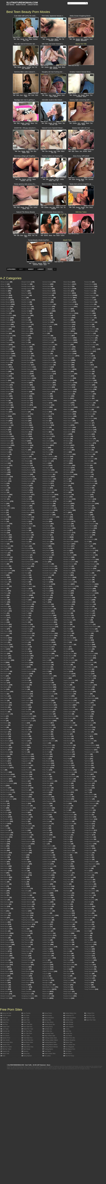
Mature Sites (68, 1042)
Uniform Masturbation (90, 801)
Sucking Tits (87, 600)
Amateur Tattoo (5, 409)
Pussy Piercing (67, 873)
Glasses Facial (46, 351)
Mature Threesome (68, 423)
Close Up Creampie (27, 553)
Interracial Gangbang (48, 633)
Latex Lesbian (46, 790)
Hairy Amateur (46, 414)
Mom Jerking (67, 539)
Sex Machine (88, 360)
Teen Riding (87, 714)
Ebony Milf (24, 812)
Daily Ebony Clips (28, 1047)
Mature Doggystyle (68, 313)
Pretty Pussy (67, 835)
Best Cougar (4, 725)
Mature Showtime (70, 1040)
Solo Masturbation (89, 503)
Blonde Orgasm (5, 971)
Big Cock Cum (5, 779)
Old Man (85, 151)
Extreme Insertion (26, 839)
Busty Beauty (25, 423)
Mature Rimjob (67, 387)
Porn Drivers (5, 1035)
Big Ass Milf (4, 756)
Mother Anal (66, 575)
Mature (30, 39)
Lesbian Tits (45, 949)
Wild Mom (87, 933)
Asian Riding (4, 593)
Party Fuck (66, 727)
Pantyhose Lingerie (68, 725)
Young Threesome (89, 989)
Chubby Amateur (26, 494)
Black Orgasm (5, 879)
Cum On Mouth (25, 655)
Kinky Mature (46, 767)
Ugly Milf (86, 790)
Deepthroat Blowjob (27, 716)
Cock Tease (24, 573)
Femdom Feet (25, 895)
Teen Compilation (89, 653)
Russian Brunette (89, 288)
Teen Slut (87, 716)
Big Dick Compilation (6, 792)
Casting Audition (26, 454)
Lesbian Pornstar (47, 911)
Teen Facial (87, 671)
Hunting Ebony (48, 1026)
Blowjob (22, 39)
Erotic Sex (24, 830)
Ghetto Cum (45, 329)
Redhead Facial (67, 924)
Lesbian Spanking (47, 929)
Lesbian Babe (46, 850)
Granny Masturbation (48, 389)
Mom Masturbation (68, 541)
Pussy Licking (67, 868)
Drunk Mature (25, 772)
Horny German (46, 537)
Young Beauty (88, 953)
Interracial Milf (46, 640)
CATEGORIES (11, 269)
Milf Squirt (66, 497)
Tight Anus (87, 756)
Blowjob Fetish (5, 998)
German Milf (45, 313)
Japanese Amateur (47, 676)
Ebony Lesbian (25, 805)
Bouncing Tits (25, 295)
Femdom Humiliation (27, 899)
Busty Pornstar (25, 445)
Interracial (51, 40)
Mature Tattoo (67, 418)
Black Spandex (5, 897)
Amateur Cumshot (6, 326)
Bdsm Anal (4, 694)
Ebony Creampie (26, 792)
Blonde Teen (4, 989)
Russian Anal (67, 998)
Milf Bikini (66, 443)
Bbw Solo (3, 680)
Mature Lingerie (67, 353)
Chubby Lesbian (26, 510)
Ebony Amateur (25, 779)
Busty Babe (24, 420)
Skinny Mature (88, 443)
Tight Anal (87, 754)
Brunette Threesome (27, 407)
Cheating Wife (25, 492)
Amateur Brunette (6, 304)
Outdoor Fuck (67, 696)
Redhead (35, 39)
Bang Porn (5, 1022)
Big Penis (3, 808)
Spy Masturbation (89, 539)
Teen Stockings (88, 723)
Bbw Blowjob (4, 638)
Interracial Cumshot (48, 622)
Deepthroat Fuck (26, 718)
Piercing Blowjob (68, 745)
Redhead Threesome (69, 946)
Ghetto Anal (45, 326)
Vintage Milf (87, 846)
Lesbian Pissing (46, 906)
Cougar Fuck (25, 595)
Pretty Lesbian (67, 832)
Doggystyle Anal (26, 756)
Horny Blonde (46, 523)
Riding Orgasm (67, 991)
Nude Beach (66, 613)
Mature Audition (46, 996)
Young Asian (87, 949)
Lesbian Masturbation (48, 891)
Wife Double (87, 908)
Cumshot (86, 39)
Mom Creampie (67, 528)
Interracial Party (46, 649)
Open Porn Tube (91, 1020)
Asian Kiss (3, 564)
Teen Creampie (88, 655)
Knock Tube (26, 1022)
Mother (24, 152)
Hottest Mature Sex (70, 1013)
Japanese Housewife (48, 707)
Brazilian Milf (25, 311)
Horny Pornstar (46, 553)
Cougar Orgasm (26, 597)
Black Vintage (4, 913)
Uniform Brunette (89, 797)
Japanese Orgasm (47, 727)
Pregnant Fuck (67, 821)
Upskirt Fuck (88, 808)
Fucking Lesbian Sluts (50, 1038)
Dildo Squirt (24, 729)
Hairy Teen (45, 454)
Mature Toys (66, 425)
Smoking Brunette (89, 483)
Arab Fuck (3, 514)
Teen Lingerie (88, 696)
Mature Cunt (66, 309)
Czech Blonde (25, 694)
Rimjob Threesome (68, 993)
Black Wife (4, 917)
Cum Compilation (26, 640)
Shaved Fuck (88, 385)
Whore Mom (87, 893)
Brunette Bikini (25, 358)
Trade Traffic (28, 1065)
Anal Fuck (3, 474)
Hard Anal (45, 463)
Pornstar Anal (67, 765)
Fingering (57, 179)
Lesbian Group (46, 879)
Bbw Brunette (4, 640)
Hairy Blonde (46, 423)
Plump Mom (66, 761)
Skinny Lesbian (88, 438)
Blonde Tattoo (4, 987)
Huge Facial (45, 591)
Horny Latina (46, 541)
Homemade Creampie (48, 499)
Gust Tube (26, 1017)
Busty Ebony (25, 432)
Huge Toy (45, 602)
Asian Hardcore (5, 561)
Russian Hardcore (89, 302)
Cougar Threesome (26, 602)
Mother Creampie (68, 582)
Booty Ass (24, 291)
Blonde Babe (4, 924)
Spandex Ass (88, 519)
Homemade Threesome (49, 517)
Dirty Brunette (25, 738)
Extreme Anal (25, 832)
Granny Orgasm (47, 391)
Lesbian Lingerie (47, 886)
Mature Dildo (67, 311)
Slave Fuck (87, 456)
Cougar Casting (25, 591)
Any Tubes (26, 1015)
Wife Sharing (88, 913)
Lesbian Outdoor (47, 904)
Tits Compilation (89, 772)
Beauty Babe (4, 707)
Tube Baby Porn (27, 1038)
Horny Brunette (46, 528)
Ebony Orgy (24, 819)
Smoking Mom (88, 490)
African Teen (4, 286)
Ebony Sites (47, 1020)
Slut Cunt (87, 467)
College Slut (24, 582)
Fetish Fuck (24, 911)
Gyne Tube (26, 1020)
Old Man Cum (67, 658)
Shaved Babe (88, 371)
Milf (80, 180)
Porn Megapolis (69, 1047)
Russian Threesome (90, 329)
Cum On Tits (25, 660)
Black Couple (4, 859)
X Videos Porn (90, 1013)
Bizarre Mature (5, 837)
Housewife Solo (46, 575)
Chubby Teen (25, 523)
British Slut (24, 340)
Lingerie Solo (46, 967)
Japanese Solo (46, 736)
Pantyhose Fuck (68, 723)
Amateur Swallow (5, 405)
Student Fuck (88, 577)
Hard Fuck (45, 465)
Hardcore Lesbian (47, 474)
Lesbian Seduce (47, 920)
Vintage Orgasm (89, 850)
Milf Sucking (66, 503)
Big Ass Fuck (4, 749)
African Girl (4, 284)
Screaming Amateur (90, 335)
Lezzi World (68, 1035)
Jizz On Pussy (46, 749)
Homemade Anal (47, 497)
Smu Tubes (26, 1035)
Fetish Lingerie (25, 915)
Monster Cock (67, 559)
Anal (74, 39)
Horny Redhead (46, 555)
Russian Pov (88, 320)
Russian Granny (89, 300)
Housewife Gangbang (48, 568)
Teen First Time (88, 678)
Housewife (27, 68)
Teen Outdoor (88, 705)
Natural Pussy (67, 604)
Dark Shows (26, 1049)
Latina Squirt (46, 832)
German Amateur (47, 282)
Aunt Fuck (3, 620)
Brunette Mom (25, 385)
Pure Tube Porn (27, 1026)
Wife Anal (87, 904)
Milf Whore (66, 517)
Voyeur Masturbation (90, 864)
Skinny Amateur (88, 418)
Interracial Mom (46, 642)
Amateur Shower (5, 389)
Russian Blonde (88, 284)
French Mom (25, 987)
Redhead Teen (67, 944)
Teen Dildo (87, 664)
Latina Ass (45, 794)
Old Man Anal (67, 651)
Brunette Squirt (25, 400)
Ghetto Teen (45, 331)
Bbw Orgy (3, 669)
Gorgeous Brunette (47, 362)
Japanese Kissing (47, 711)
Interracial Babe (46, 613)
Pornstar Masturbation (69, 776)
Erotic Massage (25, 828)
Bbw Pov (3, 676)
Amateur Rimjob (5, 387)
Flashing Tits (25, 953)
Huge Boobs (45, 579)
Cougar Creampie (26, 593)
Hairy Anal (45, 416)
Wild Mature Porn (70, 1049)
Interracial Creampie (48, 620)
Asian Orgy (4, 584)
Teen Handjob (88, 691)
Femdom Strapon (26, 906)
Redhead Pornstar (68, 938)
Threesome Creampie (90, 747)
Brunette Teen (25, 405)
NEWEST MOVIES (21, 4)
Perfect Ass (66, 734)
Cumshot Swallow (26, 671)
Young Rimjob (88, 978)
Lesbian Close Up (47, 857)
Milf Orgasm (66, 476)
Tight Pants (87, 765)
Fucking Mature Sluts (50, 1042)
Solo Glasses (88, 501)
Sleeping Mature (89, 463)
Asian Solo (4, 597)
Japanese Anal (46, 678)
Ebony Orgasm (25, 817)
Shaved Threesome (90, 400)
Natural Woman (67, 611)
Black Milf (3, 873)
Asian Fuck (4, 555)
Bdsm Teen (4, 700)
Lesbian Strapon (47, 938)
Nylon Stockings (68, 638)
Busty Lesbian (25, 438)
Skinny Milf (87, 445)
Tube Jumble (6, 1040)
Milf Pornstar (67, 483)
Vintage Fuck (88, 835)
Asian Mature (4, 573)
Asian (52, 39)
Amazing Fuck (5, 427)
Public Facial (67, 844)
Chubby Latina (25, 508)
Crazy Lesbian (25, 620)
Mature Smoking (68, 400)
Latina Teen (45, 835)
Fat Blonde (24, 861)
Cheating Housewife (27, 479)
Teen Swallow (88, 729)
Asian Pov (3, 588)
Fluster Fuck (5, 1026)
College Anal (25, 575)
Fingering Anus (25, 917)
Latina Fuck (45, 803)
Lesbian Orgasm (47, 899)
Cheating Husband (26, 481)
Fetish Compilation (26, 908)
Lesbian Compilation (48, 859)
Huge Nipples (46, 595)
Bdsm (17, 95)
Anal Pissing (4, 488)
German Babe (46, 286)
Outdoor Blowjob (68, 691)
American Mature (5, 445)
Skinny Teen (87, 450)
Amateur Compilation (6, 315)
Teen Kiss (87, 694)
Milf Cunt (65, 452)
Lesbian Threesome (48, 946)
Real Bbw (66, 884)
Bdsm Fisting (4, 696)
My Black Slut (48, 1029)
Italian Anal (45, 660)
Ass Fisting (4, 613)
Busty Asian (24, 418)
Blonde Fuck (4, 951)
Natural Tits (66, 608)
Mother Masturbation (69, 586)
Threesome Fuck (89, 749)
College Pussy (25, 579)
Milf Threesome (67, 510)
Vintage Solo (88, 857)
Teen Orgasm (88, 700)
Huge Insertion (46, 593)
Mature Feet (66, 320)
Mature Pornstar (68, 378)
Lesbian (83, 123)
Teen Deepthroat (89, 662)
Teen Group (87, 689)
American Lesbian (6, 443)
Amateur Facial (5, 340)
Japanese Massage (48, 716)
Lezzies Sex (68, 1033)
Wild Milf (86, 931)
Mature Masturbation (69, 356)
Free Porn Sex (90, 1015)
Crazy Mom (24, 622)
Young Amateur (88, 944)
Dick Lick (24, 723)
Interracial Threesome (48, 655)
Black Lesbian (5, 868)
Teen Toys (87, 738)
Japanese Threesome (48, 741)
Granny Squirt (46, 398)
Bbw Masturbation (6, 660)
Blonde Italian (4, 960)
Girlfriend (56, 40)
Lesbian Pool (46, 908)
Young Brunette (88, 960)
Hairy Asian (45, 418)
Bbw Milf (3, 662)
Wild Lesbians (88, 926)
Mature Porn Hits (70, 1038)
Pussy (28, 152)
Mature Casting (67, 300)
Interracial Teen (46, 653)
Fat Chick (24, 866)
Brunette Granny (26, 376)
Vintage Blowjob (89, 830)
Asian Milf (3, 575)
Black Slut (3, 893)
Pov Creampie (67, 797)
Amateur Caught (5, 309)
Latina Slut (45, 828)
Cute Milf (23, 687)
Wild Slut (86, 938)
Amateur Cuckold (5, 324)
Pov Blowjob (66, 792)
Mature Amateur (47, 989)
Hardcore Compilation (48, 472)
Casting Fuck (25, 456)
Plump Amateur (67, 747)
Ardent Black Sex (28, 1040)
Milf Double (66, 456)
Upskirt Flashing (89, 805)
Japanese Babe (46, 682)
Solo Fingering (88, 499)
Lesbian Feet (46, 868)
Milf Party (66, 481)
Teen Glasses (88, 687)
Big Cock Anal (5, 772)
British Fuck (24, 326)
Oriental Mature (67, 687)
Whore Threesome (89, 899)
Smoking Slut (88, 492)
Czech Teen (24, 709)
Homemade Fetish (47, 503)
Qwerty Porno (6, 1038)
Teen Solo (87, 718)
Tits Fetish (87, 774)
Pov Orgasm (67, 805)
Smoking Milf (88, 488)
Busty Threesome (26, 452)
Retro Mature (67, 967)
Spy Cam (87, 537)
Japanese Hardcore (48, 705)
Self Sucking (88, 356)
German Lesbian (47, 309)
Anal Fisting (4, 472)
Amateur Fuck (5, 344)
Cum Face (24, 644)
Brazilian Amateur (26, 300)
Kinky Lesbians (46, 765)
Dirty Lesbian (25, 743)
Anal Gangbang (5, 476)
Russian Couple (88, 293)
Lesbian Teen (46, 944)
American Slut (5, 452)
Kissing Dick (45, 776)
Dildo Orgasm (25, 725)
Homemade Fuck (47, 506)
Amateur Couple (5, 320)
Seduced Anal (88, 347)
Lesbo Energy (69, 1022)
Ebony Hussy (48, 1015)
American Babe (5, 434)
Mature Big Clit (67, 286)
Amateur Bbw (4, 297)
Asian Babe (4, 530)
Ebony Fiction (48, 1013)
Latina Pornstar (46, 823)
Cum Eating (24, 642)
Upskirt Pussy (88, 812)
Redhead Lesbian (68, 929)
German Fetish (46, 300)
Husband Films (46, 604)
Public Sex (66, 855)
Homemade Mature (47, 510)
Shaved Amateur (89, 367)
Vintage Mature (88, 844)
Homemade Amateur (48, 494)
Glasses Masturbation (48, 356)
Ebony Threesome (26, 826)
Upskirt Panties (88, 810)
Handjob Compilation (48, 456)
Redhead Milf (67, 933)
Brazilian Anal (25, 302)
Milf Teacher (66, 508)
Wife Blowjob (88, 906)
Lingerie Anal (46, 964)
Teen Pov (87, 709)
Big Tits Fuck (4, 817)
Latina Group (46, 805)
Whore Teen (87, 897)
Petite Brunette (67, 741)
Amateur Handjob (5, 351)
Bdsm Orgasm (5, 698)
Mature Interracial (68, 342)
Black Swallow (5, 904)
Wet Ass (86, 870)
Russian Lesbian (89, 304)
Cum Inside (24, 649)
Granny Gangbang (47, 380)
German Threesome (48, 324)
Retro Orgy (66, 976)
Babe (18, 39)
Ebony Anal (24, 781)
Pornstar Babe (67, 767)
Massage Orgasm (47, 985)
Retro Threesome (68, 978)
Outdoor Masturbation (69, 702)
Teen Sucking (88, 727)
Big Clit (3, 770)
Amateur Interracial (6, 356)
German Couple (47, 295)
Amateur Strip (4, 400)
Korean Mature (46, 788)
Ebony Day (26, 1053)
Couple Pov (24, 613)
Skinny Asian (88, 423)
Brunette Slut (25, 396)
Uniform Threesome (90, 803)
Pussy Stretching (68, 877)
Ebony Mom (24, 814)
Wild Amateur (88, 917)
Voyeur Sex (87, 868)
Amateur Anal (4, 288)
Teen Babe (87, 640)
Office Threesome (68, 644)
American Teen (5, 454)
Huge (26, 96)
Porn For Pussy (69, 1056)
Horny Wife (45, 559)
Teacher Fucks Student (90, 626)
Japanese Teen (46, 738)
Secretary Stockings (90, 344)
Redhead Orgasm (68, 935)
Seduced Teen (88, 351)
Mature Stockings (68, 407)
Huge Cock (45, 582)
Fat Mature (24, 875)
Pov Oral (65, 803)
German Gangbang (47, 304)
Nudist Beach (67, 615)
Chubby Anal (25, 497)
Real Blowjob (67, 886)
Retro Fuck (66, 960)
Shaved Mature (88, 389)
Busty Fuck (24, 434)
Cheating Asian (25, 465)
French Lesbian (25, 980)
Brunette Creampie (26, 367)
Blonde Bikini (4, 931)
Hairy (79, 123)
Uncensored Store (7, 1042)
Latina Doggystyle (47, 801)
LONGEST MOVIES (32, 4)
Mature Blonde (67, 293)
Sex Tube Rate (27, 1031)
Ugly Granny (88, 785)
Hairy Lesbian (46, 441)
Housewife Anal (46, 564)
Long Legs (45, 976)
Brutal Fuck (24, 412)
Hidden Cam (46, 488)
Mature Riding (67, 385)
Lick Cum (45, 960)
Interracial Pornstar (47, 651)
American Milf (4, 447)
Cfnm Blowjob (25, 461)
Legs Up (44, 844)
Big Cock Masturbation (7, 783)
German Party (46, 317)
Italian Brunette (46, 664)
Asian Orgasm (5, 582)
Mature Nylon (67, 364)
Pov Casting (66, 794)
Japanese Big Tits (47, 685)
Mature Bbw (45, 998)
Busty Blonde (25, 425)
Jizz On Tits (45, 752)
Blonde (54, 95)
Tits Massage (88, 776)
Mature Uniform (67, 427)
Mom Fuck (66, 537)
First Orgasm (25, 938)
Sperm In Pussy (88, 528)
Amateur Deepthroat (6, 331)
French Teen (25, 989)
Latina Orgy (45, 821)
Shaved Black (88, 378)
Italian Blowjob (46, 662)
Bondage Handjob (26, 286)
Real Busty (66, 891)
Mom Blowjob (67, 521)
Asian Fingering (5, 550)
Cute (27, 40)
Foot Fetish (24, 955)
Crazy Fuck (24, 617)
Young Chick (88, 962)
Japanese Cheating (47, 689)
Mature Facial (67, 317)
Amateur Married (5, 362)
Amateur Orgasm (5, 373)
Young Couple (88, 964)
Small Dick (87, 472)
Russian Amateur (68, 996)
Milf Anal (65, 434)
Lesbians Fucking (47, 958)
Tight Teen (87, 770)
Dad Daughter (25, 714)
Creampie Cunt (25, 624)
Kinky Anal (45, 758)
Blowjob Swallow (26, 282)
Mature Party (67, 376)
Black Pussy (4, 888)
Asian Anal (4, 526)
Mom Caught (67, 526)
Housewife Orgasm (47, 573)
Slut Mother (87, 470)
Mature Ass (45, 993)
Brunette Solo (25, 398)
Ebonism (25, 1051)
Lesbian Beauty (46, 852)
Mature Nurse (67, 362)
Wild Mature (87, 929)
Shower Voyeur (88, 412)
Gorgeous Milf (46, 367)
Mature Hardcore (68, 340)
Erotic (32, 95)
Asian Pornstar (5, 586)
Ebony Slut (24, 821)
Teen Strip (87, 725)
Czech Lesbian (25, 700)
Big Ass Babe (4, 738)
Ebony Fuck (24, 797)
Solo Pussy (87, 510)
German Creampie (47, 297)
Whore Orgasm (88, 895)
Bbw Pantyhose (5, 671)
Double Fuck (25, 767)
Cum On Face (25, 653)
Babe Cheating (5, 626)
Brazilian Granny (26, 306)
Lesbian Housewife (47, 882)
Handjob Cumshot (47, 459)
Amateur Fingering (6, 342)
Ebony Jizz (24, 803)
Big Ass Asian (4, 736)
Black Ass (3, 846)
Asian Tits (3, 604)
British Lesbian (25, 331)
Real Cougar (67, 895)
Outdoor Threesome (69, 709)
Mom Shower (67, 548)
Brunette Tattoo (25, 403)
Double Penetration (26, 770)
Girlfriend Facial (46, 342)
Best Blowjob (4, 723)
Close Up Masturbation (27, 561)
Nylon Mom (66, 635)
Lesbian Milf (45, 893)
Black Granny (4, 866)
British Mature (25, 333)
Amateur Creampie (6, 322)
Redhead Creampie (68, 922)
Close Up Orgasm (26, 564)
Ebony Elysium (27, 1056)
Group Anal (45, 403)
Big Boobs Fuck (5, 767)
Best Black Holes (28, 1042)
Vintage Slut (87, 855)
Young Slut (87, 982)
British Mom (24, 338)
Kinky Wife (45, 774)
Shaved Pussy (88, 394)
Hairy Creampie (46, 429)
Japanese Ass (46, 680)
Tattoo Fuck (87, 617)
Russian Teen (88, 326)
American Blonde (5, 436)
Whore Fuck (87, 888)
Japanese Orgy (46, 729)
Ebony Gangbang (26, 799)
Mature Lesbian (67, 351)
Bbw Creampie (5, 644)
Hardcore (27, 123)
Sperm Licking (88, 530)
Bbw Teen (3, 689)
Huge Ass (45, 577)
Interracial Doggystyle (48, 626)
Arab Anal (3, 510)
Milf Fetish (66, 461)
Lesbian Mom (46, 895)
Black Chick (4, 857)
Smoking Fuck (88, 485)
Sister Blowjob (88, 414)
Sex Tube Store (27, 1033)
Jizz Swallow (46, 754)
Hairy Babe (45, 420)
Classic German (26, 532)
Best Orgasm (4, 732)
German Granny (47, 306)
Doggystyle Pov (25, 761)
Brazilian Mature (26, 309)
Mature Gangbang (68, 333)
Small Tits (87, 476)
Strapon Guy (88, 573)
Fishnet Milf (24, 946)
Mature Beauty (67, 282)
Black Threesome (5, 908)
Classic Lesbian (25, 537)
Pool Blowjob (67, 763)
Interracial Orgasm (47, 644)
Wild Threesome (89, 942)
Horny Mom (45, 548)
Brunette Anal (25, 347)
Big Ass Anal (4, 734)
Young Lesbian (88, 976)
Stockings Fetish (89, 561)
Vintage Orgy (88, 852)
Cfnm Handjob (25, 463)
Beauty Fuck (4, 711)
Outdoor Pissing (67, 707)
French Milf (24, 985)
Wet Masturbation (89, 873)
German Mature (46, 311)
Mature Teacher (67, 420)
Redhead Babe (67, 915)
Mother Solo (66, 593)
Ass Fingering (4, 611)
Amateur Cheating (6, 311)
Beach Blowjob (5, 702)
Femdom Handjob (26, 897)
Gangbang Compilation (28, 996)
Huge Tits (45, 600)
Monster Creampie (68, 564)
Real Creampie (67, 899)
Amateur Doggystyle (6, 335)
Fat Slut (23, 884)
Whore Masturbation (90, 891)
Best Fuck (3, 727)
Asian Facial (4, 548)
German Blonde (46, 288)
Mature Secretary (68, 389)
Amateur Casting (5, 306)
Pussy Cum (66, 859)
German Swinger (47, 320)
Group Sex (45, 412)
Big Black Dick (5, 765)
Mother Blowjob (67, 577)
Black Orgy (4, 882)
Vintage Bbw (88, 828)
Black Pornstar (5, 884)
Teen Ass (87, 638)
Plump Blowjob (67, 752)
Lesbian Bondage (47, 855)
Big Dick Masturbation (7, 799)
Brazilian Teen (25, 313)
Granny (79, 124)
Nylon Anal (66, 622)
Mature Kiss (66, 344)
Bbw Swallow (4, 687)
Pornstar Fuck (67, 774)
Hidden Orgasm (46, 492)
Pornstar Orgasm (68, 779)
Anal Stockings (5, 494)
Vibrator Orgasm (89, 819)
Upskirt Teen (87, 814)
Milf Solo (65, 492)
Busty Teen (24, 450)
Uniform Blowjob (89, 794)
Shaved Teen (88, 398)
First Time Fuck (25, 944)
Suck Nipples (88, 579)
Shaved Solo (88, 396)
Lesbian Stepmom (47, 933)
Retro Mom (66, 971)
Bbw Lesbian (4, 655)
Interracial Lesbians (48, 638)
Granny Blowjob (47, 371)
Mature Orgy (67, 371)
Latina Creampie (47, 799)
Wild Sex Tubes (6, 1049)
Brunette (55, 123)
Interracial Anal (46, 611)
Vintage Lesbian (89, 839)
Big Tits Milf (4, 823)
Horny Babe (45, 519)
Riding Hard (66, 989)
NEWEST (31, 269)
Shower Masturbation (90, 407)
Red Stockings (67, 911)
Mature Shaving (67, 394)
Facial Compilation (26, 841)
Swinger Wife (88, 615)
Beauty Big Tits (5, 709)
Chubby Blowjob (26, 501)
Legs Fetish (45, 839)
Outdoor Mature (67, 705)
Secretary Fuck (88, 342)
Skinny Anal (87, 420)
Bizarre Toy (4, 841)
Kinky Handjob (46, 763)
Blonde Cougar (5, 940)
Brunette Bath (25, 351)
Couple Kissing (25, 608)
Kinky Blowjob (46, 761)
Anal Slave (4, 492)
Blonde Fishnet (5, 949)
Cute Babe (24, 678)
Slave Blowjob (88, 454)
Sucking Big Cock (89, 584)
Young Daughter (89, 969)
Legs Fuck (45, 841)
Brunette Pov (25, 391)
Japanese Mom (46, 725)
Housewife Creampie (48, 566)
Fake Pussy (24, 846)
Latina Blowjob (46, 797)
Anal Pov (3, 490)
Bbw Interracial (5, 651)
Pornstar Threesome (69, 790)
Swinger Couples (89, 608)
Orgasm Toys (67, 682)
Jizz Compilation (47, 747)
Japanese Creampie (48, 694)
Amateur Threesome (6, 414)
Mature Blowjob (67, 295)
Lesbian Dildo (46, 864)
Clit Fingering (25, 546)
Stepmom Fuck (88, 553)
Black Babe (4, 848)
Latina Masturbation (48, 812)
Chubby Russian (26, 519)
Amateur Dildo (5, 333)
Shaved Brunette (89, 382)
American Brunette (6, 438)
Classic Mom (25, 539)
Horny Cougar (46, 532)
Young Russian (88, 980)
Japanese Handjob (47, 702)
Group (51, 96)
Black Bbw (3, 850)
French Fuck (25, 976)
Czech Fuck (24, 698)
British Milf (24, 335)
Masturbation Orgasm (48, 987)
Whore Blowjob (88, 886)
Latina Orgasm (46, 819)
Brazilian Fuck (25, 304)
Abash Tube (5, 1053)
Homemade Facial (47, 501)
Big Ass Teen (4, 763)
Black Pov (3, 886)
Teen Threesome (89, 734)
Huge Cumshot (46, 584)
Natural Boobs (67, 597)
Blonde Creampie (5, 942)
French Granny (25, 978)
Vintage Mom (88, 848)
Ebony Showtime (49, 1017)
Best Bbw (3, 720)
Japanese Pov (46, 732)
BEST (21, 269)
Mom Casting (67, 523)
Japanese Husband (47, 709)
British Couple (25, 322)
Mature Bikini (67, 291)
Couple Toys (25, 615)
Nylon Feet (66, 629)
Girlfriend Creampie (48, 340)
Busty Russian (25, 447)
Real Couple (66, 897)
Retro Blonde (67, 953)
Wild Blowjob (88, 922)
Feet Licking (24, 891)
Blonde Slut (4, 980)
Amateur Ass (4, 291)
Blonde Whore (5, 993)
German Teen (46, 322)
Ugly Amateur (88, 783)
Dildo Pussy (24, 727)
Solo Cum (87, 494)
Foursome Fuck (25, 962)
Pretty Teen (66, 837)
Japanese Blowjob (47, 687)
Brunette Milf (25, 382)
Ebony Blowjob (25, 788)
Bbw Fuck (3, 649)
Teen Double (88, 669)
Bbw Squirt (4, 682)
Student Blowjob (89, 575)
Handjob (78, 40)
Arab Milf (3, 519)
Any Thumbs (26, 1013)
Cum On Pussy (25, 658)
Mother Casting (67, 579)
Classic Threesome (26, 544)
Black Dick (3, 861)
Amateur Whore (5, 418)
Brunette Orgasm (26, 387)
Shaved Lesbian (89, 387)
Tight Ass (87, 758)
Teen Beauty (88, 642)
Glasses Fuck (46, 353)
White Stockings (89, 884)
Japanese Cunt (46, 696)
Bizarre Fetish (4, 830)
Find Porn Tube (90, 1017)
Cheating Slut (25, 490)
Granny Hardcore (47, 382)
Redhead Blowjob (68, 917)
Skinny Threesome (89, 452)
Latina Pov (45, 826)
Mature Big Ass (67, 284)
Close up (27, 207)
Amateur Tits (4, 416)
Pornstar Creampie (68, 772)
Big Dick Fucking (5, 797)
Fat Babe (24, 859)
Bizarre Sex (4, 839)
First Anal (24, 929)
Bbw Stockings (5, 685)
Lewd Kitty (68, 1031)
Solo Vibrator (88, 517)
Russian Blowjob (89, 286)
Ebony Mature (25, 810)
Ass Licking (4, 617)
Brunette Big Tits (26, 356)
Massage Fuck (46, 980)
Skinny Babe (88, 425)
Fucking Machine (26, 993)
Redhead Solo (67, 942)
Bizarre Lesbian (5, 835)
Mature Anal (45, 991)
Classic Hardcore (26, 535)
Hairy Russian (46, 452)
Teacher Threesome (90, 631)
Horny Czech (46, 535)
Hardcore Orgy (46, 481)
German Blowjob (47, 291)
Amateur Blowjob (5, 302)
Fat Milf (23, 877)
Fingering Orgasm (26, 924)
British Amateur (25, 315)
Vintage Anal (88, 823)
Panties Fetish (67, 714)
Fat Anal (23, 855)
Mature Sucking (67, 412)
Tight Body (87, 761)
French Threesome (26, 991)
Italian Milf (45, 671)
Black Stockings (5, 902)
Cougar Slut (24, 600)
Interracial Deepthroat (48, 624)
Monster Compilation (69, 561)
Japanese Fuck (46, 700)
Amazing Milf (4, 429)
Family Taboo (25, 850)
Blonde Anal (4, 922)
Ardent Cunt (5, 1020)
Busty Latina (25, 436)
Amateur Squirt (5, 396)
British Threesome (26, 344)
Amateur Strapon (5, 398)
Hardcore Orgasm (47, 479)
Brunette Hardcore (26, 378)
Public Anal (66, 839)
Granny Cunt (46, 376)
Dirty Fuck (24, 741)
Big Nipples (4, 805)
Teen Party (87, 707)
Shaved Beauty (88, 376)
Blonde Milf (4, 967)
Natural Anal (66, 595)
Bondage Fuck (25, 284)
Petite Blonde (67, 738)
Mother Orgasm (67, 588)
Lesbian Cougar (47, 861)
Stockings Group (89, 566)
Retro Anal (66, 951)
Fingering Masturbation (28, 922)
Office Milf (66, 642)
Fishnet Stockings (26, 949)
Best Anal (3, 716)
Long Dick (45, 973)
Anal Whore (4, 506)
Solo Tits (86, 512)
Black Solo (4, 895)
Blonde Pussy (4, 978)
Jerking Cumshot (47, 745)
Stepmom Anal (88, 548)
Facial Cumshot (25, 844)
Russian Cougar (89, 291)
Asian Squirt (4, 600)
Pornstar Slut (67, 783)
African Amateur (5, 282)
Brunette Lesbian (26, 380)
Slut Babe (87, 465)
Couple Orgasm (25, 611)
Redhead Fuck (67, 926)
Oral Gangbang (67, 676)
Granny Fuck (46, 378)
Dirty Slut (24, 749)
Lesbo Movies (69, 1024)
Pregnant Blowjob (68, 817)
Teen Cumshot (88, 658)
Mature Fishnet (67, 324)
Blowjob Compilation (6, 996)
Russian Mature (88, 309)
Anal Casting (4, 459)
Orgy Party (66, 685)
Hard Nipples (46, 467)
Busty (26, 39)
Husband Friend (47, 606)
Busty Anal (24, 416)
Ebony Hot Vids (6, 1013)
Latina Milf (45, 814)
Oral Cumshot (67, 673)
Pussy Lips (66, 870)
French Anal (24, 967)
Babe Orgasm (4, 631)
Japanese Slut (46, 734)
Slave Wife (87, 461)
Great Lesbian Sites (49, 1053)
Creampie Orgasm (26, 626)
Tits (63, 39)
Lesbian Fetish (46, 870)
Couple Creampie (26, 604)
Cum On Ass (25, 651)
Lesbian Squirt (46, 931)
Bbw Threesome (5, 691)
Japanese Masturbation (49, 718)
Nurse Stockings (68, 620)
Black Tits (3, 911)
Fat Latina (24, 870)
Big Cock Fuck (5, 781)
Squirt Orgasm (88, 544)
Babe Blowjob (4, 624)
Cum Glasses (25, 647)
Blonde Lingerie (5, 964)
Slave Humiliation (89, 459)
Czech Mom (24, 707)
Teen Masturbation (89, 698)
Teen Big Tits (88, 644)
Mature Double (67, 315)
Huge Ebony (45, 588)
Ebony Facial (25, 794)
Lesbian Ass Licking (48, 848)
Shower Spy (87, 409)
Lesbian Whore (46, 955)
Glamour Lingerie (47, 347)
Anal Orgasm (4, 481)
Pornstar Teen (67, 788)
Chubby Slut (24, 521)
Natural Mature (67, 602)
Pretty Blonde (67, 828)
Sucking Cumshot (89, 593)
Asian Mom (4, 577)
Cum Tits (23, 667)
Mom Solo (66, 550)
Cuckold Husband (26, 635)
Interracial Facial (47, 629)
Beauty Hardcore (5, 714)
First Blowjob (25, 931)
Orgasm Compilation (69, 680)
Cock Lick (24, 568)
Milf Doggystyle (67, 454)
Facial (91, 39)
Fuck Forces (5, 1033)
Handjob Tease (46, 461)
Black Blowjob (5, 852)
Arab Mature (4, 517)
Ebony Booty (25, 790)
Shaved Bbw (88, 373)
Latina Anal (45, 792)
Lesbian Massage (47, 888)
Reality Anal (66, 904)
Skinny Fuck (87, 434)
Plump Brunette (67, 754)
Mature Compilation (68, 304)
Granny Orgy (46, 394)
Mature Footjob (67, 329)
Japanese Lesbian (47, 714)
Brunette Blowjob (26, 360)
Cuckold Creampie (26, 633)
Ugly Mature (87, 788)
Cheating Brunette (26, 470)
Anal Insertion (4, 479)
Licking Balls (46, 962)
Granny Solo (46, 396)
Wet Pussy (87, 877)
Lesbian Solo (46, 926)
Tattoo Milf (87, 622)
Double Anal (24, 763)
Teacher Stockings (89, 629)
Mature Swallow (67, 414)
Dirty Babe (24, 734)
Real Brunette (67, 888)
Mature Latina (67, 349)
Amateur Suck (5, 403)
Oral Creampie (67, 669)
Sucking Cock (88, 591)
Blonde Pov (4, 976)
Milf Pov (65, 485)
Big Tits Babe (4, 812)
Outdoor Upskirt (67, 711)
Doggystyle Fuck (26, 758)
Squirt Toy (87, 546)
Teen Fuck (87, 682)
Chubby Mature (25, 512)
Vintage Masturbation (90, 841)
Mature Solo (66, 403)
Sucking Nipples (89, 597)
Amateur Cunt (4, 329)
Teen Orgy (87, 702)
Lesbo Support (69, 1026)
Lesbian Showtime (70, 1017)
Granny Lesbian (47, 387)
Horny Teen (45, 557)
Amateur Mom (5, 367)
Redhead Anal (67, 913)
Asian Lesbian (5, 566)
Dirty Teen (24, 752)
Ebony (73, 179)
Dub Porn (5, 1024)
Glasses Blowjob (47, 349)
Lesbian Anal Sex (47, 846)
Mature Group (67, 335)
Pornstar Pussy (67, 781)
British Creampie (26, 324)
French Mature (25, 982)
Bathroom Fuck (5, 633)
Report (15, 35)
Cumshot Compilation (27, 669)
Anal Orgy (3, 483)
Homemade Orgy (47, 512)
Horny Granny (46, 539)
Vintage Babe (88, 826)
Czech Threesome (26, 711)
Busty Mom (24, 443)
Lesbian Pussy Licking (48, 915)
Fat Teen (23, 886)
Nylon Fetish (67, 631)
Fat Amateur (24, 852)
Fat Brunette (25, 864)
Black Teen (4, 906)
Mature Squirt (67, 405)
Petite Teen (66, 743)
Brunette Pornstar (26, 389)
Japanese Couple (47, 691)
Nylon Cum (66, 624)
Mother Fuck (67, 584)
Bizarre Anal (4, 828)
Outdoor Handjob (68, 700)
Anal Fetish (4, 470)
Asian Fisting (4, 553)
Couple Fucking (25, 606)
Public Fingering (68, 846)
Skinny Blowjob (88, 429)
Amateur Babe (5, 295)
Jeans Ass (45, 743)
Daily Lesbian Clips (49, 1035)
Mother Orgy (67, 591)
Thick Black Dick (89, 741)
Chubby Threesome (27, 526)
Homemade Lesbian (48, 508)
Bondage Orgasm (26, 288)
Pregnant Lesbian (68, 823)
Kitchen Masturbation (48, 781)
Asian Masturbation (6, 570)
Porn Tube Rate (27, 1024)
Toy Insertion (88, 779)
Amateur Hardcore (6, 353)
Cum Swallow (25, 664)
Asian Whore (4, 606)
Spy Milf (86, 541)
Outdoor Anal (67, 689)
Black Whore (4, 915)
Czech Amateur (25, 691)
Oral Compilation (68, 667)
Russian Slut (88, 324)
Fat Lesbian (24, 873)
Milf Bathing (66, 438)
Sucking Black (88, 588)
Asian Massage (5, 568)
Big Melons (4, 803)
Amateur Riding (5, 385)
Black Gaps (26, 1044)
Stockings (23, 180)
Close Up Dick (25, 557)
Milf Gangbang (67, 465)
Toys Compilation (89, 781)
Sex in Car (87, 364)
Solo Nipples (88, 506)
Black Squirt (4, 899)
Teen (24, 40)
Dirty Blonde (24, 736)
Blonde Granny (5, 955)
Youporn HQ (5, 1051)
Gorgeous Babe (46, 358)
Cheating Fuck (25, 474)
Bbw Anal (3, 635)
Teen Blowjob (88, 647)
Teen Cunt (87, 660)
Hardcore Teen (46, 485)
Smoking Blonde (89, 479)
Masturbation (84, 40)
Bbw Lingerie (4, 658)
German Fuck (46, 302)
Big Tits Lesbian (5, 821)
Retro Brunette (67, 958)
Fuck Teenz (47, 1051)
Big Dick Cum (4, 794)
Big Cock (24, 124)
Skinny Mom (87, 447)
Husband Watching (47, 608)
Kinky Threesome (47, 772)
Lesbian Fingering (47, 873)
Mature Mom (67, 360)
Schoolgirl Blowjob (89, 331)
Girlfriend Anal (46, 335)
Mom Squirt (66, 553)
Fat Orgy (23, 882)
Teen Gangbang (88, 685)
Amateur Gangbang (6, 347)
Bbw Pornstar (4, 673)
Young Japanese (89, 971)
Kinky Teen (45, 770)
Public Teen (66, 857)
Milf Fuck (66, 463)
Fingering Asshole (26, 920)
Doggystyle (35, 264)
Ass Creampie (5, 608)
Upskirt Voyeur (88, 817)
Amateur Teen (5, 412)
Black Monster (5, 877)
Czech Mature (25, 702)
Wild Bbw (87, 920)
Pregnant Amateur (68, 814)
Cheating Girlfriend (26, 476)
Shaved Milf (87, 391)
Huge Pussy (45, 597)
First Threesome (26, 940)
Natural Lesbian (67, 600)
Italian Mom (45, 673)
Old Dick (65, 649)
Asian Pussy (4, 591)
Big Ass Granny (5, 752)
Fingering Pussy (26, 926)
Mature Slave (67, 396)
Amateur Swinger (5, 407)
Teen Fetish (87, 673)
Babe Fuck (4, 629)
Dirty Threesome (26, 754)
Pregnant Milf (67, 826)
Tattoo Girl (87, 620)
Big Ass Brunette (5, 743)
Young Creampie (89, 967)
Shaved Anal (88, 369)
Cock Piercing (25, 570)
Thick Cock (87, 743)
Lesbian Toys (46, 951)
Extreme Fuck (25, 837)
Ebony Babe (24, 783)
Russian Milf (87, 311)
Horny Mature (46, 544)
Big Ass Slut (4, 761)
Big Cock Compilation (7, 776)
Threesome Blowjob (90, 745)
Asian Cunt (4, 544)
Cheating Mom (25, 488)
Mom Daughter (67, 532)
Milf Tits (65, 512)
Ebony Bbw (24, 785)
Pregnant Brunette (68, 819)
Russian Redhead (89, 322)
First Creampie (25, 933)
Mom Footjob (67, 535)
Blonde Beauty (5, 926)
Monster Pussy (67, 570)
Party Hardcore (67, 729)
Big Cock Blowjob (5, 774)
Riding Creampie (68, 982)
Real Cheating (67, 893)
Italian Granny (46, 667)
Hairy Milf (45, 447)
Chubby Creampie (26, 503)
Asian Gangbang (5, 557)
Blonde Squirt (4, 985)
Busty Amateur (25, 414)
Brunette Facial (25, 371)
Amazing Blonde (5, 423)
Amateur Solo (4, 394)
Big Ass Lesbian (5, 754)
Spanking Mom (88, 521)
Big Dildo (3, 801)
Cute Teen (24, 689)
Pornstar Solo (67, 785)
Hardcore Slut (46, 483)
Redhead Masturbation (69, 931)
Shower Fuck (88, 405)
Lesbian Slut (45, 924)
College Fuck (25, 577)
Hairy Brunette (46, 425)
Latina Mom (45, 817)
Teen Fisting (87, 680)
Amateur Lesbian (5, 360)
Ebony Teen (24, 823)
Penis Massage (67, 732)
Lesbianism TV (69, 1015)
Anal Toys (3, 503)
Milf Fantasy (66, 459)
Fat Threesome (25, 888)
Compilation (79, 96)
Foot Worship (25, 958)
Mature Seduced (68, 391)
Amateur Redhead (6, 382)
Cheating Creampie (26, 472)
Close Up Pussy (26, 566)
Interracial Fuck (46, 631)
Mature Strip (66, 409)
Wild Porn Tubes (7, 1047)
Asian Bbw (4, 532)
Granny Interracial (47, 385)
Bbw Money (4, 664)
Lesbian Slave (46, 922)
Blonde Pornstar (5, 973)
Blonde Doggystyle (6, 944)
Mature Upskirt (67, 429)
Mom (35, 151)
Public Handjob (67, 850)
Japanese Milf (46, 723)
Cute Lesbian (25, 685)
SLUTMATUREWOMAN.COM (16, 1065)
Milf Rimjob (66, 488)
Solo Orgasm (88, 508)
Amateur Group (5, 349)
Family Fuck (24, 848)
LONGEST (41, 269)
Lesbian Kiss (46, 884)
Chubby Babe (25, 499)
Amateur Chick (5, 313)
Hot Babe (45, 561)
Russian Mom (88, 313)
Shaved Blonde (88, 380)
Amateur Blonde (5, 300)
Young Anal (87, 946)
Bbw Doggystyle (5, 647)
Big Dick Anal (4, 788)
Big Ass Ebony (5, 747)
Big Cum (3, 785)
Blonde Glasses (5, 953)
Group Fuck (45, 407)
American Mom (5, 450)
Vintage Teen (88, 859)
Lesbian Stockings (47, 935)
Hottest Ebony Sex (49, 1024)
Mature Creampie (68, 306)
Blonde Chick (4, 938)
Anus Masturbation (6, 508)
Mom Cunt (66, 530)
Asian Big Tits (4, 535)
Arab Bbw (3, 512)
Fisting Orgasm (25, 951)
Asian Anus (4, 528)
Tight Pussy (87, 767)
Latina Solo (45, 830)
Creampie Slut (25, 631)
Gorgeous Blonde (47, 360)
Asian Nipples (4, 579)
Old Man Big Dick (68, 655)
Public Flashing (67, 848)
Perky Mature (67, 736)
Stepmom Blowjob (89, 550)
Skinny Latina (88, 436)
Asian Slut (3, 595)
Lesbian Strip (46, 940)
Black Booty (4, 855)
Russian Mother (88, 315)
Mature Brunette (68, 297)
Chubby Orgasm (26, 517)
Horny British (46, 526)
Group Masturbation (48, 409)
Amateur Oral (4, 371)
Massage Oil (46, 982)
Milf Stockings (67, 499)
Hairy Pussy (45, 450)
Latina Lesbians (46, 810)
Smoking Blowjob (89, 481)
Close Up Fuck (25, 559)
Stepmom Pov (88, 557)
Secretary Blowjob (89, 340)
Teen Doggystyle (89, 667)
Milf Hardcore (67, 470)
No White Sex (48, 1031)
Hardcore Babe (46, 470)
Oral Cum (66, 671)
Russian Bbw (88, 282)
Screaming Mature (89, 338)
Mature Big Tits (67, 288)
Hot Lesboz (47, 1056)
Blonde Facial (4, 946)
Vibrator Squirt (88, 821)
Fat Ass (23, 857)
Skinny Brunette (88, 432)
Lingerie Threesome (48, 971)
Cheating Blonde (26, 467)
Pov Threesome (67, 812)
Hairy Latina (45, 438)
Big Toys (3, 826)
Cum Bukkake (25, 638)
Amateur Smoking (6, 391)
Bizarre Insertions (5, 832)
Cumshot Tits (25, 673)
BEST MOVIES (10, 4)
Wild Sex (86, 935)
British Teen (24, 342)
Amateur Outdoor (5, 378)
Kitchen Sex (45, 785)
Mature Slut (66, 398)
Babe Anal (3, 622)
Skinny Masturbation (90, 441)
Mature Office (67, 367)
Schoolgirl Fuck (88, 333)
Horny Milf (45, 546)
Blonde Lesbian (5, 962)
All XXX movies (6, 1015)
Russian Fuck (88, 297)
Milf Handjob (67, 467)
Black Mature (4, 870)
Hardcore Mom (46, 476)
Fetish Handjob (25, 913)
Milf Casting (66, 447)
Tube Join (5, 1017)
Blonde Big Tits (5, 929)
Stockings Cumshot (89, 559)
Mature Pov (66, 380)
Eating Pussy (25, 774)
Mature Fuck (67, 331)
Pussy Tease (67, 882)
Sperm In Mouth (88, 526)
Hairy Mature (46, 445)
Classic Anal (24, 528)
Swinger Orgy (88, 611)
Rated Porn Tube (28, 1029)
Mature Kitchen (67, 347)
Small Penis (87, 474)
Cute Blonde (25, 680)
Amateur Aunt (4, 293)
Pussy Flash (66, 864)
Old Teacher (66, 664)
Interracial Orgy (46, 647)
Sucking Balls (88, 582)
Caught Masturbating (27, 459)
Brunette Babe (25, 349)
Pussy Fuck (66, 866)
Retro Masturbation (68, 964)
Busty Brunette (25, 427)
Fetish (36, 95)
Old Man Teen (67, 662)
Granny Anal (45, 369)
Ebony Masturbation (27, 808)
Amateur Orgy (5, 376)
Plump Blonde (67, 749)
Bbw (18, 235)
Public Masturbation (69, 852)
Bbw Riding (4, 678)
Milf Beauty (66, 441)
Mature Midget (67, 358)
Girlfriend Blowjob (47, 338)
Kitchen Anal (46, 779)
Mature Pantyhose (68, 373)
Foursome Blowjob (26, 960)
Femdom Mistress (26, 902)
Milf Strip (65, 501)
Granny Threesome (47, 400)
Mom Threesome (68, 555)
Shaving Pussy (88, 403)
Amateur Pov (4, 380)
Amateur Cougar (5, 317)
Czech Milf (24, 705)
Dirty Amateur (25, 732)
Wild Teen (87, 940)
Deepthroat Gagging (27, 720)
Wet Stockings (88, 879)
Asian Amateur (5, 523)
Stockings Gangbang (90, 564)
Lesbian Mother (46, 897)
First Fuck (24, 935)
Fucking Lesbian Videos (51, 1040)
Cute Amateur (25, 676)
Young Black (87, 955)
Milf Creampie (67, 450)
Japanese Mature (47, 720)
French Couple (25, 973)
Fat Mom (23, 879)
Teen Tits (87, 736)
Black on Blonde (5, 920)
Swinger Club (88, 606)
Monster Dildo (67, 566)
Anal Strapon (4, 497)
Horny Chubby (46, 530)
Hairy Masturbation (47, 443)
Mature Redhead (68, 382)
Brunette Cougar (26, 364)
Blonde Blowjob (5, 933)
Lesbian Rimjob (46, 917)
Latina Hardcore (47, 808)
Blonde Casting (5, 935)
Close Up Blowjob (26, 550)
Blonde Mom (4, 969)
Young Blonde (88, 958)
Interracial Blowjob (47, 615)
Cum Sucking (25, 662)
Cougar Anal (25, 588)
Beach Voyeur (5, 705)
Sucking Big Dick (89, 586)
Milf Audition (66, 436)
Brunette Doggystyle (27, 369)
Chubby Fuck (25, 506)
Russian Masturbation (90, 306)
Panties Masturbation (69, 716)
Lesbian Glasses (47, 877)
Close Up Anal (25, 548)
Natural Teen (67, 606)
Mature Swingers (68, 416)
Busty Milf (24, 441)
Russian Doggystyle (90, 295)
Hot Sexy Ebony (48, 1022)
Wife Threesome (89, 915)
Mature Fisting (67, 326)
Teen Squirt (87, 720)
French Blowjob (25, 971)
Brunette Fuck (25, 373)
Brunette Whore (25, 409)
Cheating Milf (25, 485)
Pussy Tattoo (67, 879)
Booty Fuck (24, 293)
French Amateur (26, 964)
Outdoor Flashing (68, 694)
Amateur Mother (5, 369)
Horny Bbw (45, 521)
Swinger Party (88, 613)
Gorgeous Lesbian (47, 364)
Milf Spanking (67, 494)
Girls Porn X (68, 1053)
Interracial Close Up (48, 617)
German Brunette (47, 293)
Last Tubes (5, 1029)
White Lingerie (88, 882)
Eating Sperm (25, 776)
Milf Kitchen (66, 472)
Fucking (62, 235)
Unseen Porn (6, 1044)
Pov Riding (66, 808)
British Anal (24, 317)
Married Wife (46, 978)
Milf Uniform (66, 514)
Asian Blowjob (5, 537)
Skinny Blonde (88, 427)
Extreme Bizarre (26, 835)
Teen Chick (87, 651)
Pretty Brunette (67, 830)
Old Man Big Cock (68, 653)
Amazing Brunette (6, 425)
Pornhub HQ (5, 1031)
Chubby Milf (24, 514)
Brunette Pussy (25, 394)
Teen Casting (88, 649)
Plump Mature (67, 756)
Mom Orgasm (67, 544)
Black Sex (3, 891)
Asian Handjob (5, 559)
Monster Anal (67, 557)
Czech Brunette (25, 696)
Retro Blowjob (67, 955)
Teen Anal (87, 635)
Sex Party (87, 362)
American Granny (5, 441)
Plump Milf (66, 758)
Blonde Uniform (5, 991)
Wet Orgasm (88, 875)
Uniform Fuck (88, 799)
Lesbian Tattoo (46, 942)
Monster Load (67, 568)
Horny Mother (46, 550)
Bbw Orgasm (4, 667)
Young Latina (88, 973)
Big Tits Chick (4, 814)
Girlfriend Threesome (48, 344)
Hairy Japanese (46, 436)
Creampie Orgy (25, 629)
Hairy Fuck (45, 432)
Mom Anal (66, 519)
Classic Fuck (25, 530)
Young (45, 264)
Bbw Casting (4, 642)
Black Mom (4, 875)
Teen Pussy (87, 711)
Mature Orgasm (67, 369)
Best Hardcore (5, 729)
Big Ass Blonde (5, 741)
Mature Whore (67, 432)
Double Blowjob (25, 765)
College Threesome (27, 586)
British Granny (25, 329)
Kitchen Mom (46, 783)
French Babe (25, 969)
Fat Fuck (23, 868)
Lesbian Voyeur (46, 953)
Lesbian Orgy (46, 902)
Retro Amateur (67, 949)
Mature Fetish (67, 322)
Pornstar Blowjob (68, 770)
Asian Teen (4, 602)
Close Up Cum (25, 555)
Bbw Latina (4, 653)
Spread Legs (88, 535)
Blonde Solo (4, 982)
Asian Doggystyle (5, 546)
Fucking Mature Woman (51, 1047)
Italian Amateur (46, 658)
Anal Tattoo (4, 499)
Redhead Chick (67, 920)
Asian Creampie (5, 541)
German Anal (46, 284)
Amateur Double (5, 338)
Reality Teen (66, 906)
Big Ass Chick (4, 745)
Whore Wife (87, 902)
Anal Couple (4, 463)
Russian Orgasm (89, 317)
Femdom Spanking (26, 904)
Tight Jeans (87, 763)
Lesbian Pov (45, 913)
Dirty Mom (24, 747)
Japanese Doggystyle (48, 698)
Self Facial (87, 353)
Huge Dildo (45, 586)
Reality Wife (66, 908)
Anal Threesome (5, 501)
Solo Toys (87, 514)
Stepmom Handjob (89, 555)
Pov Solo (66, 810)
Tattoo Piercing (88, 624)
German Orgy (46, 315)
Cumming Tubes (49, 1033)
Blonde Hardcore (5, 958)
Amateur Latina (5, 358)
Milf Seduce (66, 490)
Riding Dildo (66, 987)
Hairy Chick (45, 427)
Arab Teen (3, 521)
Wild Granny (87, 924)
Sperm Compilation (89, 523)
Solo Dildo (87, 497)
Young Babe (87, 951)
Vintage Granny (88, 837)
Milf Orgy (66, 479)
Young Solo (87, 985)
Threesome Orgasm (90, 752)
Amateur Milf (4, 364)
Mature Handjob (67, 338)
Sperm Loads (88, 532)
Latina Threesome (47, 837)
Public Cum (66, 841)
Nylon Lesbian (67, 633)
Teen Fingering (88, 676)
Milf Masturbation (68, 474)
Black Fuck (4, 864)
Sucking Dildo (88, 595)
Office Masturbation (68, 640)
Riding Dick (66, 985)
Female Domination (27, 893)
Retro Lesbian (67, 962)
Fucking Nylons (48, 1049)
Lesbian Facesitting (47, 866)
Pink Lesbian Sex (70, 1044)
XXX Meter (68, 1051)
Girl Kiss (44, 333)
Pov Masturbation (68, 801)
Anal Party (3, 485)
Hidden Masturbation (48, 490)
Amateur (48, 39)
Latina (58, 151)
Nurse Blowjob (67, 617)
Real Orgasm (67, 902)
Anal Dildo (3, 467)
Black (26, 236)
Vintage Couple (88, 832)
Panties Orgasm (68, 718)
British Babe (24, 320)
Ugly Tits (86, 792)
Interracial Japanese (48, 635)
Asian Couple (4, 539)
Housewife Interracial (48, 570)
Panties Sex (66, 720)
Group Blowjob (46, 405)
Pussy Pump (67, 875)
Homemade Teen (47, 514)
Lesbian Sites (69, 1020)
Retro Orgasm (67, 973)
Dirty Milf (23, 745)
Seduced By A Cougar (90, 349)
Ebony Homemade (26, 801)
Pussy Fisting (67, 861)
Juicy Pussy (45, 756)
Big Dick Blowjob (5, 790)
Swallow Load (88, 602)
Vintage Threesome (89, 861)
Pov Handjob (67, 799)
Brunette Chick (25, 362)
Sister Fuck (87, 416)
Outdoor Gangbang (68, 698)
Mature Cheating (68, 302)
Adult (3, 1056)
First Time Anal (25, 942)
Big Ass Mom (4, 758)
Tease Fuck (87, 633)
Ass (23, 68)
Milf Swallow (66, 506)
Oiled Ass (66, 647)
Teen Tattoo (87, 732)
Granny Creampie (47, 373)
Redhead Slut (67, 940)
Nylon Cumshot (67, 626)
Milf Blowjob (66, 445)
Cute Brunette (25, 682)
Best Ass (3, 718)
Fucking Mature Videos (50, 1044)
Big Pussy (3, 810)
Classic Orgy (25, 541)
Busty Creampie (26, 429)
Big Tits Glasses (5, 819)
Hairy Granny (46, 434)
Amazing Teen (5, 432)
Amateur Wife (4, 420)
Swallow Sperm (88, 604)
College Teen (25, 584)
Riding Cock (66, 980)
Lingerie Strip (46, 969)
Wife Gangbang (88, 911)
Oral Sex (65, 678)
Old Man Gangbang (69, 660)
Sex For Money (88, 358)
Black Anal (3, 844)
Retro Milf (66, 969)
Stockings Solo (88, 568)
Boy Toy (23, 297)
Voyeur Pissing (88, 866)
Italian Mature (46, 669)
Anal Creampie (5, 465)
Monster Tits (66, 573)
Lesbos (67, 1029)
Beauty (84, 96)
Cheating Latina (25, 483)
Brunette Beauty (26, 353)
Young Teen (87, 987)
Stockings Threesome (90, 570)
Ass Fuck (3, 615)
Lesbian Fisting (46, 875)
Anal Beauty (4, 456)
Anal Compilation (5, 461)
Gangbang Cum (26, 998)
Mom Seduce (67, 546)
